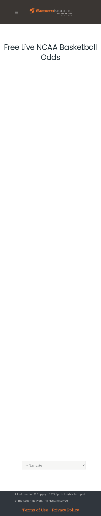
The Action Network (30, 500)
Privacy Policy (65, 510)
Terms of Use (35, 510)
